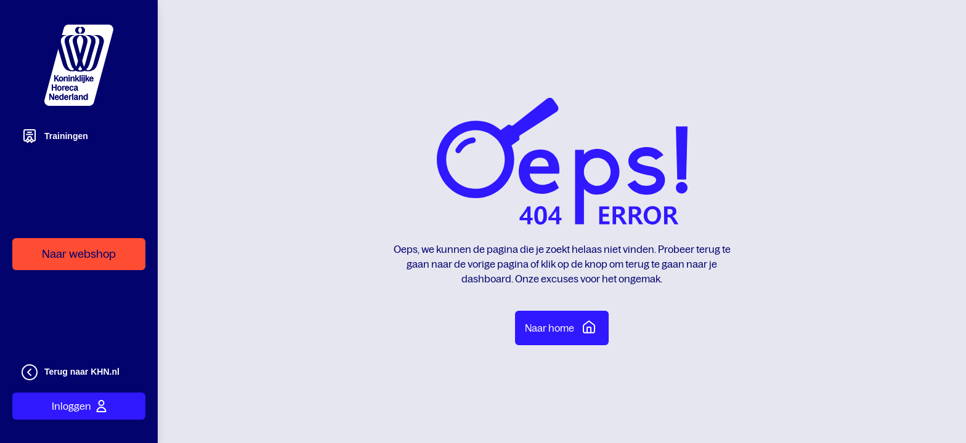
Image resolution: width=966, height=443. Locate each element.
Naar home (562, 327)
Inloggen (79, 406)
